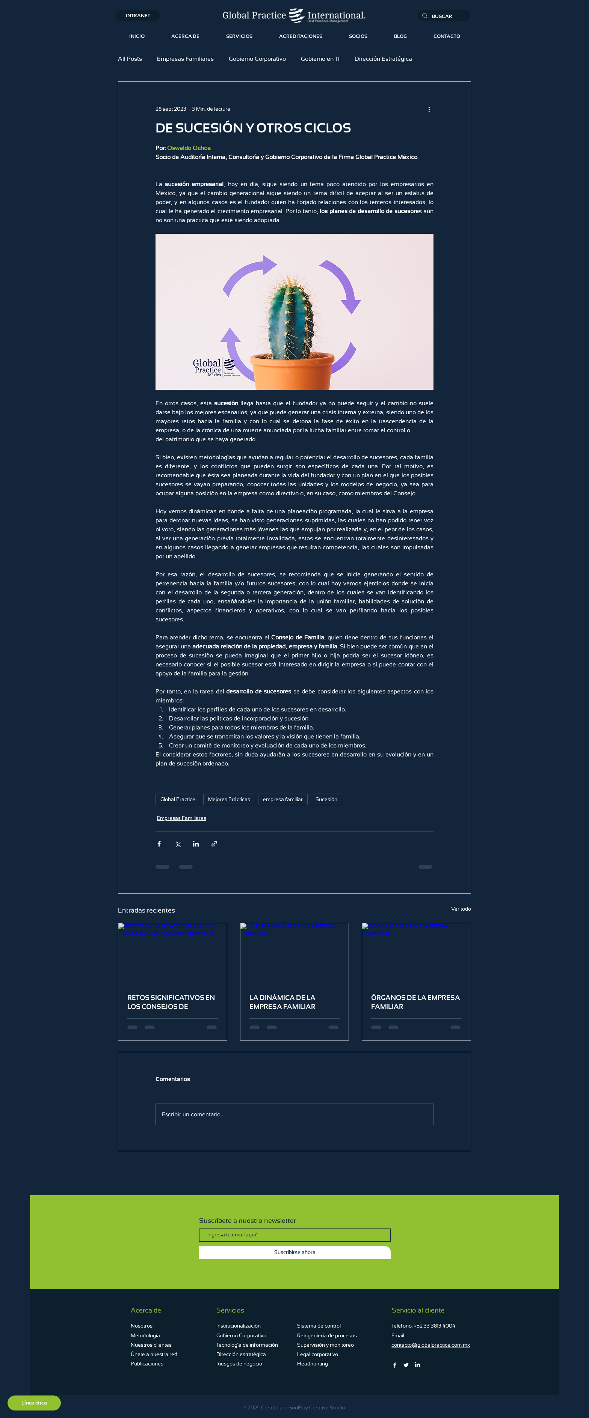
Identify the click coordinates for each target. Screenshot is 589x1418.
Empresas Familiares (185, 58)
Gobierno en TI (320, 58)
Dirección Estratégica (383, 58)
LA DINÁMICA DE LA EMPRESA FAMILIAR (282, 1002)
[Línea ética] (34, 1402)
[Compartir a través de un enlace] (214, 843)
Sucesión (326, 799)
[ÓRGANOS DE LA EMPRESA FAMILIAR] (416, 953)
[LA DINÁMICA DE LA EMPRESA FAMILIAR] (294, 953)
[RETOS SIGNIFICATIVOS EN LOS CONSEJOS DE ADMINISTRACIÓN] (172, 953)
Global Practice (177, 799)
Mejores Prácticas (229, 799)
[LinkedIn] (417, 1365)
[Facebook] (394, 1365)
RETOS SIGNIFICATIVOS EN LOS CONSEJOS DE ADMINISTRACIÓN (171, 1002)
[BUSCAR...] (443, 16)
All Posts (130, 58)
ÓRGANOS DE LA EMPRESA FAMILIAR (415, 1002)
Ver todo (461, 909)
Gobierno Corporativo (257, 58)
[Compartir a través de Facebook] (159, 843)
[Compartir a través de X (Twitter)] (177, 843)
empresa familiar (283, 799)
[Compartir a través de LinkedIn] (195, 843)
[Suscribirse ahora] (295, 1252)
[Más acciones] (428, 108)
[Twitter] (406, 1365)
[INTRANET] (138, 15)
